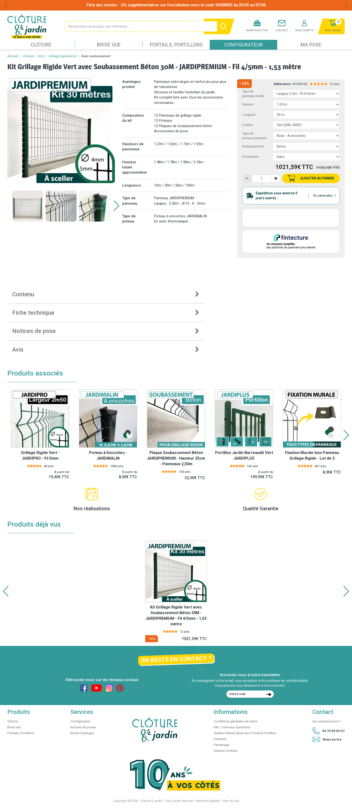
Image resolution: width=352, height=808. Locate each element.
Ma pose (310, 45)
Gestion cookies (225, 751)
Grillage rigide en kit (63, 56)
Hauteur (247, 104)
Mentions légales (208, 801)
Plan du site (230, 801)
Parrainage (221, 745)
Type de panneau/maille (253, 93)
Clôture (41, 45)
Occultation (250, 156)
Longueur (248, 114)
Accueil (12, 56)
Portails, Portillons (176, 45)
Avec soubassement (96, 56)
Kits (41, 56)
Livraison (220, 739)
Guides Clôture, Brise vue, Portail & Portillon (245, 733)
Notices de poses (83, 727)
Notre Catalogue (82, 733)
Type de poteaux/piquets (254, 136)
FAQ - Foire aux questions (232, 727)
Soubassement (253, 146)
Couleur (247, 125)
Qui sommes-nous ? (326, 721)
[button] (116, 205)
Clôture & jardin (151, 801)
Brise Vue (109, 45)
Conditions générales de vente (235, 721)
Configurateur (243, 45)
